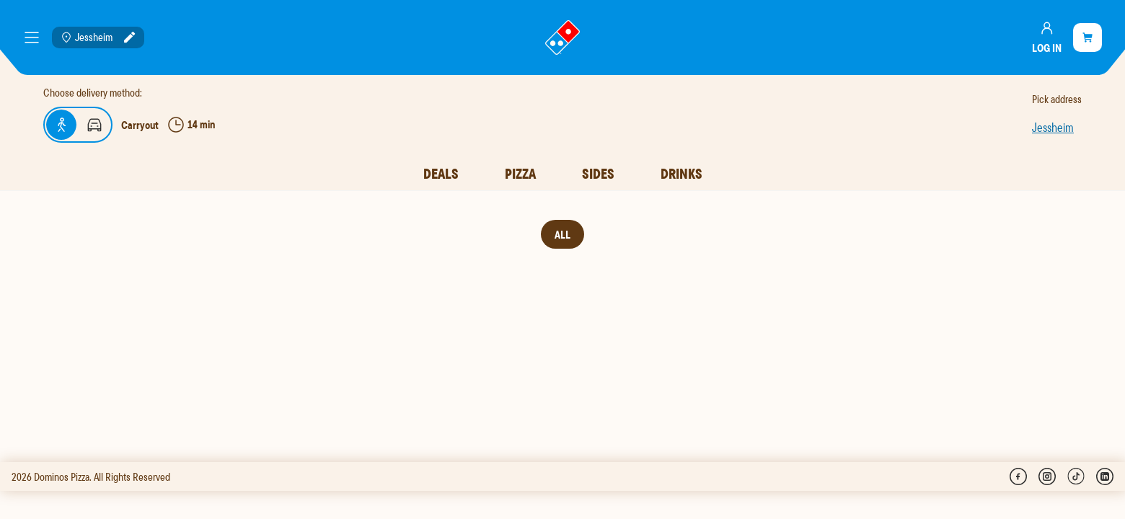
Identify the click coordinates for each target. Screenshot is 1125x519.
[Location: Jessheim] (98, 37)
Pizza (520, 173)
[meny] (31, 37)
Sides (598, 173)
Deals (441, 173)
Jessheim (1053, 127)
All (562, 234)
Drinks (681, 173)
